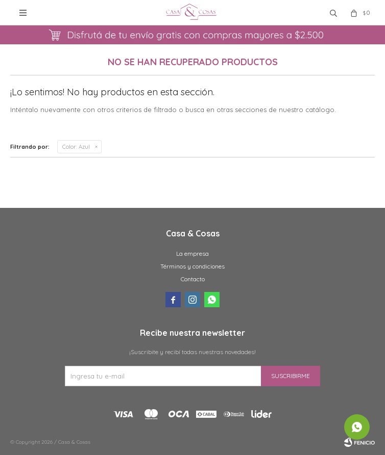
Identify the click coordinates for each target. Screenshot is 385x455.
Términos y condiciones (192, 266)
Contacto (193, 279)
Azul (76, 146)
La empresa (192, 253)
